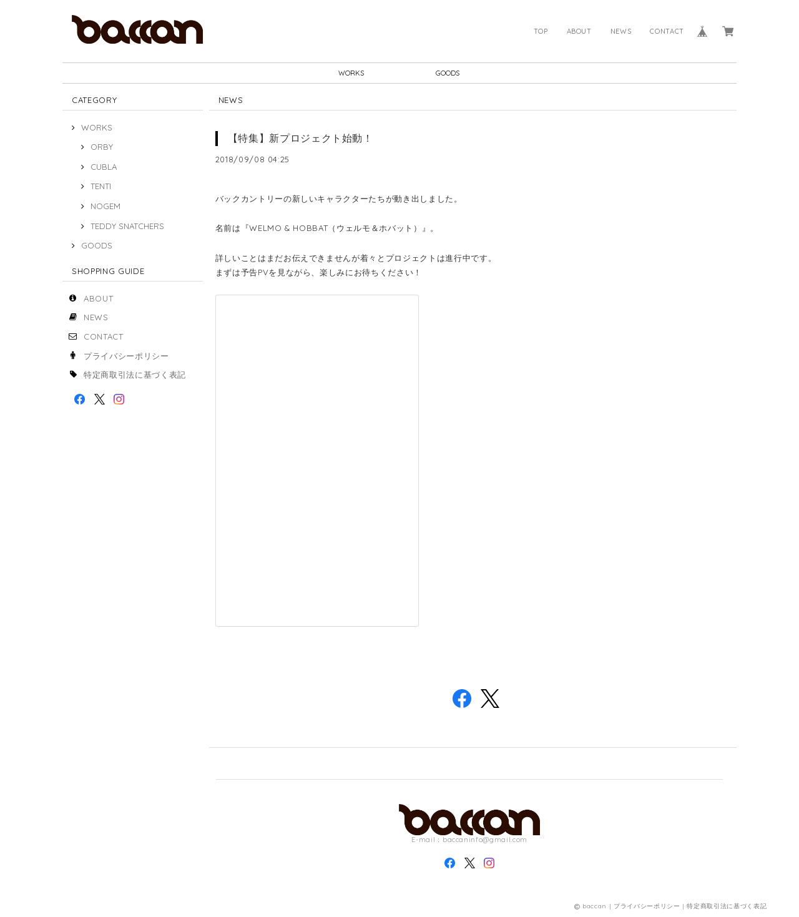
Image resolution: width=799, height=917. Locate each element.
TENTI (101, 186)
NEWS (621, 31)
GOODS (447, 73)
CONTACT (667, 31)
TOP (541, 31)
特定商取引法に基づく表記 (135, 375)
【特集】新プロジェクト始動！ (300, 138)
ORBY (102, 147)
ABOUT (579, 31)
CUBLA (104, 167)
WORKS (351, 73)
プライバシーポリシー (126, 356)
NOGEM (105, 206)
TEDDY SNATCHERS (127, 226)
